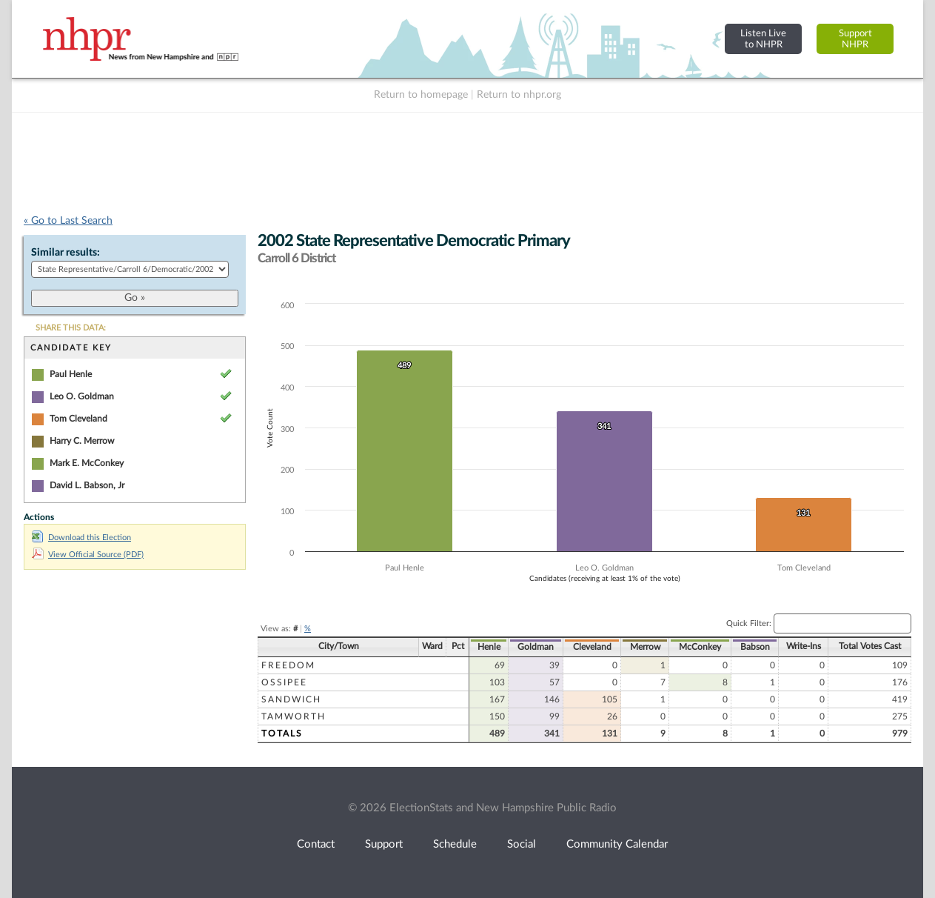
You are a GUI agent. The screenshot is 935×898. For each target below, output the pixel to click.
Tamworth (293, 716)
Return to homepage (421, 95)
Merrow (645, 646)
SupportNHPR (855, 39)
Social (521, 844)
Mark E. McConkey (87, 463)
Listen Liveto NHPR (763, 39)
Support (384, 844)
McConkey (700, 646)
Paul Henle (71, 374)
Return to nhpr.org (519, 95)
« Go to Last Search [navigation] (68, 221)
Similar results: (65, 252)
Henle (488, 646)
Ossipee (284, 682)
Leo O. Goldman (82, 396)
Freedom (288, 665)
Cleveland (592, 646)
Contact (316, 844)
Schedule (455, 844)
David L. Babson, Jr (87, 485)
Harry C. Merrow (82, 440)
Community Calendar (617, 844)
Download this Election (81, 537)
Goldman (535, 646)
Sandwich (291, 699)
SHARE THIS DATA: (71, 328)
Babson (755, 646)
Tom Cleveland (78, 418)
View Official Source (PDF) (88, 555)
